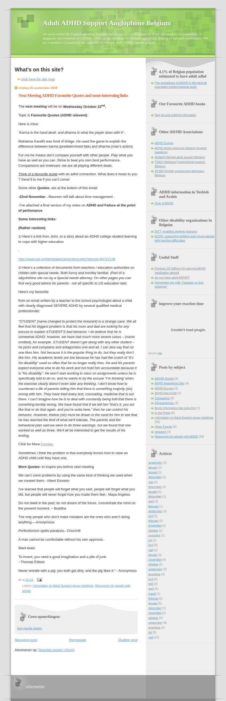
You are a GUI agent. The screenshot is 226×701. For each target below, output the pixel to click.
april (151, 501)
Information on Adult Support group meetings (63, 585)
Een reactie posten (29, 628)
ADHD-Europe (164, 388)
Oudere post (127, 640)
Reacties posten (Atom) (56, 650)
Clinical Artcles (164, 403)
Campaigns (162, 398)
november (154, 525)
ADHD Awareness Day (169, 383)
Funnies (47, 444)
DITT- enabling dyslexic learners (176, 231)
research (160, 431)
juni (150, 515)
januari (152, 467)
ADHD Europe (164, 143)
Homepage (77, 640)
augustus (154, 535)
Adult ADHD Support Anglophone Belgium (107, 23)
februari (153, 506)
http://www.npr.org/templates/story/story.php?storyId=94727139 (67, 259)
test (160, 353)
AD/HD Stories (164, 378)
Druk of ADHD (164, 203)
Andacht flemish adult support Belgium (180, 157)
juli (150, 540)
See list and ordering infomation (175, 115)
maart (152, 593)
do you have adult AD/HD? (172, 277)
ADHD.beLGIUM (166, 393)
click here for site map (38, 79)
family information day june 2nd (175, 408)
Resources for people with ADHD (176, 436)
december (154, 477)
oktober (153, 530)
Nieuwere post (26, 640)
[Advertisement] (172, 655)
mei (150, 482)
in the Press (162, 412)
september (155, 462)
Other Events (163, 426)
